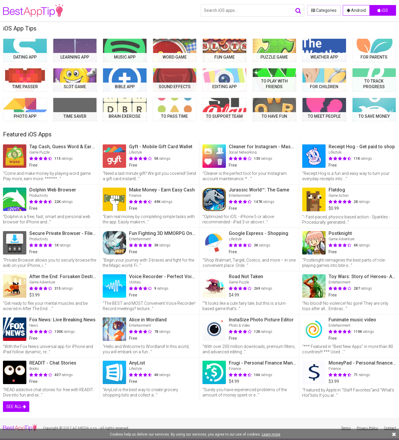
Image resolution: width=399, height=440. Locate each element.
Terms (346, 428)
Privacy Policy (367, 428)
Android (356, 10)
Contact (390, 428)
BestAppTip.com (33, 10)
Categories (323, 10)
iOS (382, 10)
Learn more (271, 434)
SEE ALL (16, 406)
